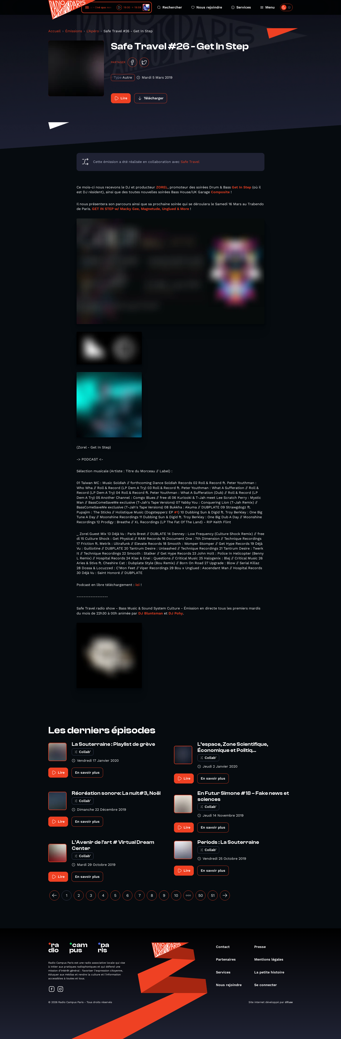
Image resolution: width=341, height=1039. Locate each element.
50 (200, 895)
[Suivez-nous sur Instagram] (60, 989)
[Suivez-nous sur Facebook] (51, 989)
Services (241, 7)
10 (176, 895)
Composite (220, 192)
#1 (176, 512)
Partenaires (228, 959)
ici (137, 585)
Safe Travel (190, 162)
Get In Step (241, 187)
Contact (225, 947)
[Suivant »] (225, 895)
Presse (262, 947)
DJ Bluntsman (150, 613)
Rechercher (169, 7)
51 (213, 895)
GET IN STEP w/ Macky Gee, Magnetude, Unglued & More (140, 209)
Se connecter (267, 985)
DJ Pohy (176, 613)
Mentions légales (271, 959)
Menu (267, 7)
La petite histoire (271, 972)
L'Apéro (93, 31)
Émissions (73, 31)
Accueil (54, 31)
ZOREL (162, 187)
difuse (289, 1002)
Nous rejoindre (206, 7)
